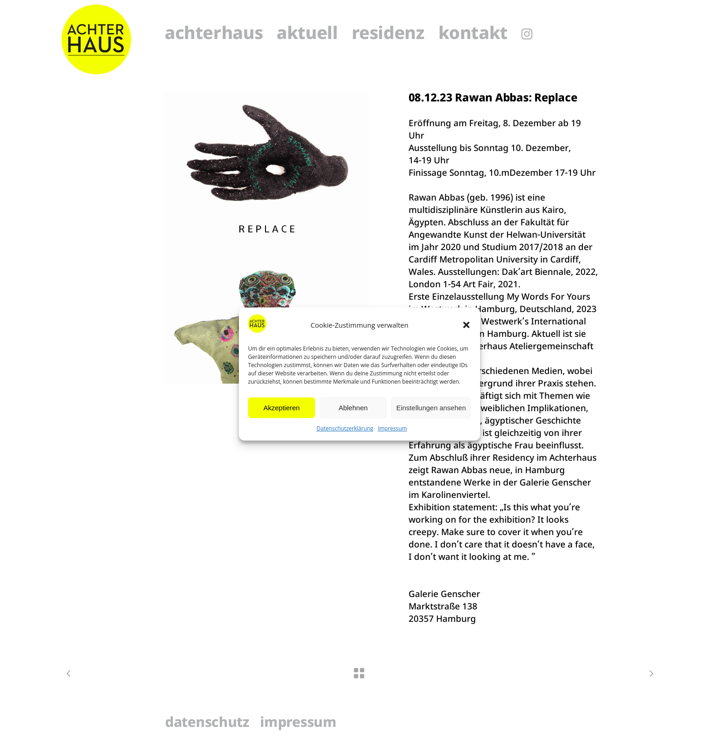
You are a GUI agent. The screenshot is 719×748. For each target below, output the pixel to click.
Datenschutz (207, 723)
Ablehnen (352, 408)
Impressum (392, 428)
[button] (466, 324)
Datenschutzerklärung (345, 428)
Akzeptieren (281, 408)
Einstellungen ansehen (431, 408)
